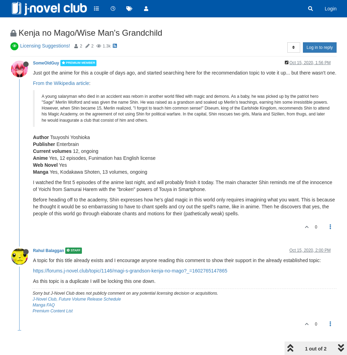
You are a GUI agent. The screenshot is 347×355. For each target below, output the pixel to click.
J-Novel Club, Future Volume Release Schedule (77, 299)
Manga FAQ (44, 305)
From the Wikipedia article (61, 83)
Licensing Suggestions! (45, 46)
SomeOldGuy (46, 63)
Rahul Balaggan (48, 250)
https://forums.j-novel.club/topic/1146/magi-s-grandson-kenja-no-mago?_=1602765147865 (130, 271)
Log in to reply (320, 47)
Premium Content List (53, 311)
